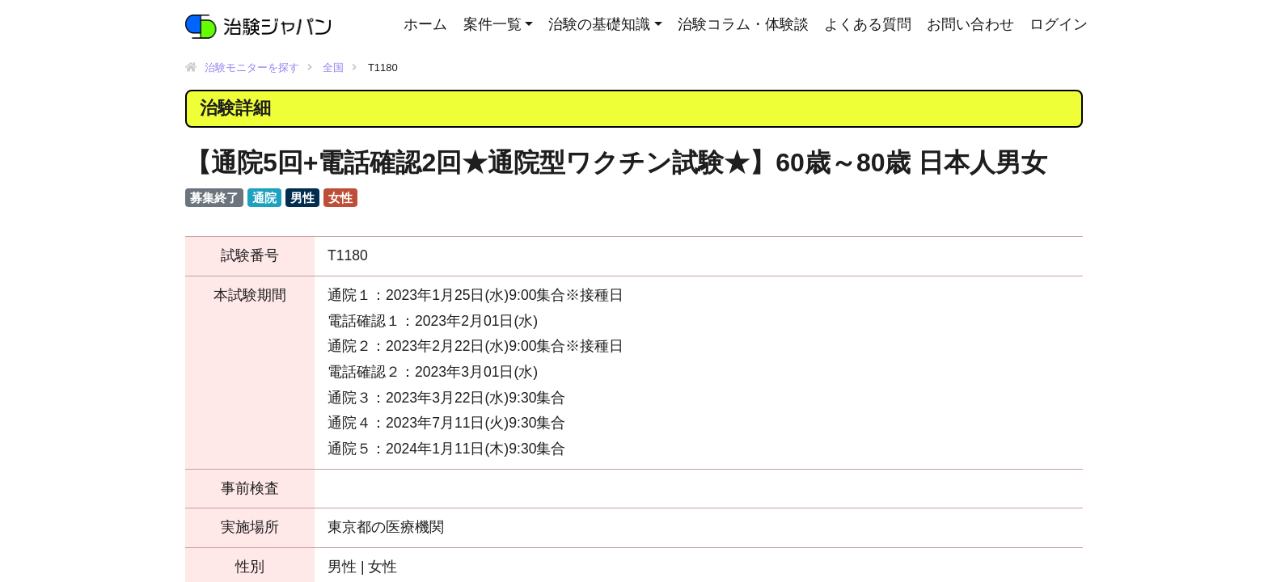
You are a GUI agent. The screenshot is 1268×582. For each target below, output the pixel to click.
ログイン (1058, 24)
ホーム (425, 24)
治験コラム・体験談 (743, 24)
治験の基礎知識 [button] (599, 24)
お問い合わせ (970, 24)
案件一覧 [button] (492, 24)
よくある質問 (867, 24)
